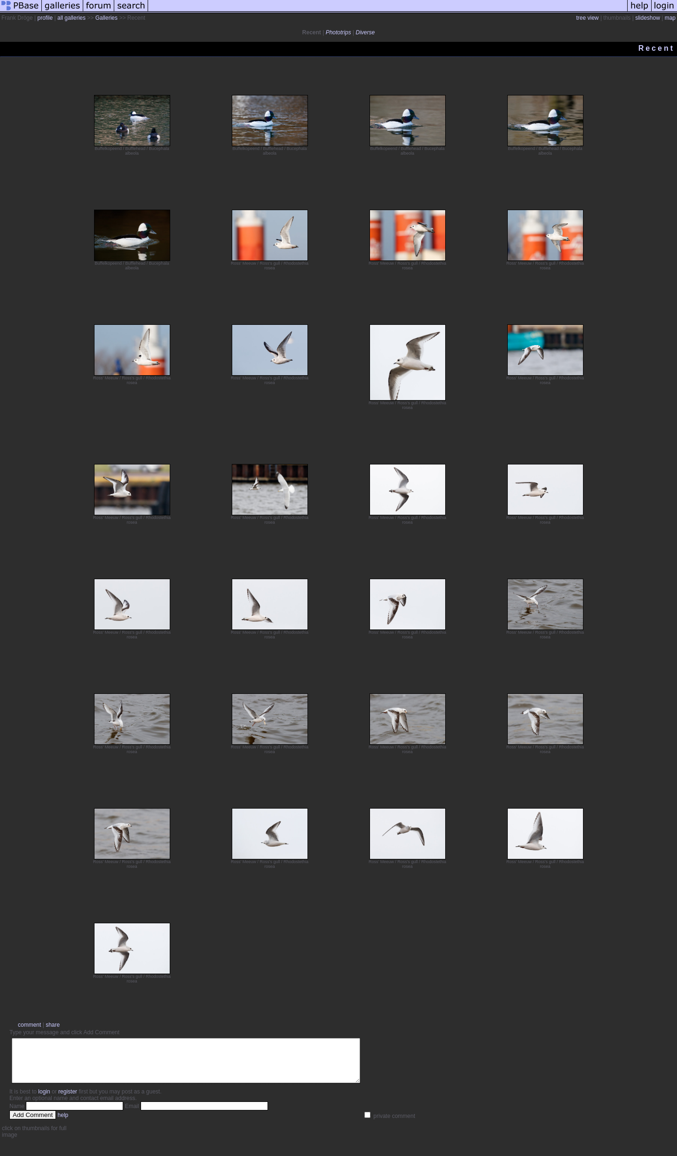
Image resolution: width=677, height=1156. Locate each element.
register (67, 1100)
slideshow (647, 18)
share (53, 1025)
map (670, 18)
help (63, 1123)
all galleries (71, 18)
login (44, 1100)
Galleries (106, 18)
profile (45, 18)
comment (29, 1025)
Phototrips (338, 32)
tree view (587, 18)
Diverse (365, 32)
